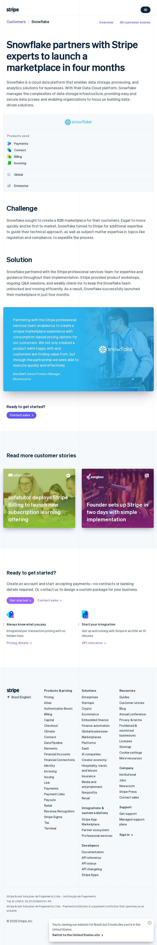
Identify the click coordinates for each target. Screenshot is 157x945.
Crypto (87, 708)
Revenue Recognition (59, 811)
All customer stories (135, 22)
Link (47, 783)
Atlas (48, 703)
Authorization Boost (58, 708)
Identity (49, 765)
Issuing (49, 777)
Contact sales (22, 415)
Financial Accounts (57, 754)
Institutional (127, 774)
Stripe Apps (90, 875)
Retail (86, 798)
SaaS (85, 748)
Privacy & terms (130, 720)
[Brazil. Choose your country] (19, 697)
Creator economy (94, 760)
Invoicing (50, 771)
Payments (51, 788)
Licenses (125, 741)
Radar (48, 805)
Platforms (89, 743)
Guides (124, 697)
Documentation (93, 852)
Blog (122, 708)
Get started (21, 600)
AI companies (91, 754)
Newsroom (127, 786)
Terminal (50, 828)
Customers (16, 21)
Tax (46, 822)
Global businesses (95, 731)
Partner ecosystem (95, 830)
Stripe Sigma (53, 817)
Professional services (97, 836)
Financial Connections (59, 760)
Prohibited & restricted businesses (128, 730)
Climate (49, 731)
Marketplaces (91, 737)
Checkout (51, 725)
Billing (48, 714)
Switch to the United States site (78, 935)
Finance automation (96, 725)
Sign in (126, 835)
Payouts (50, 800)
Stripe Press (128, 792)
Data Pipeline (53, 743)
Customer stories (131, 703)
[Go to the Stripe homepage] (11, 690)
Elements (51, 748)
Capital (49, 720)
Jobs (122, 780)
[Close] (149, 924)
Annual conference (132, 714)
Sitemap (125, 747)
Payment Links (54, 794)
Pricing (49, 697)
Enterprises (90, 697)
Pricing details (19, 643)
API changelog (92, 869)
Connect (50, 737)
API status (89, 863)
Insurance (88, 776)
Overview (106, 22)
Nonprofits (89, 792)
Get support (128, 814)
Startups (88, 703)
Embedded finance (95, 720)
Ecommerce (90, 714)
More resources (130, 758)
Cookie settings (130, 752)
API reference (94, 643)
